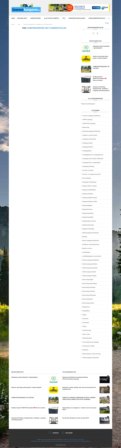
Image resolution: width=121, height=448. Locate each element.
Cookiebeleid (81, 440)
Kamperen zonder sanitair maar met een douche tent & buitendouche (79, 389)
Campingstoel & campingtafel (91, 163)
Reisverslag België (87, 280)
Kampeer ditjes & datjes (89, 187)
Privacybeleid (73, 440)
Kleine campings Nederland (90, 241)
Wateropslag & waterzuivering (91, 354)
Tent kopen (85, 323)
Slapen (84, 315)
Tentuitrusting (86, 331)
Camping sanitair (87, 144)
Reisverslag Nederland (89, 296)
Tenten (84, 327)
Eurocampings (86, 179)
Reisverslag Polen (87, 300)
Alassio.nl (77, 442)
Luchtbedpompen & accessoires (91, 257)
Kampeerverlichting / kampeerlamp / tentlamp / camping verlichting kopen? (101, 89)
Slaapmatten (86, 308)
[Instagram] (108, 23)
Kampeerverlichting (88, 230)
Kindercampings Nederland (90, 233)
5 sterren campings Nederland (91, 116)
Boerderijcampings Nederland (91, 132)
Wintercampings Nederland (90, 358)
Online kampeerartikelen (89, 265)
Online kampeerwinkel (89, 272)
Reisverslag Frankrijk (88, 292)
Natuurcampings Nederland (90, 261)
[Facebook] (105, 23)
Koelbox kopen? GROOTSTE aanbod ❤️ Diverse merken (100, 78)
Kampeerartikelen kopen (89, 198)
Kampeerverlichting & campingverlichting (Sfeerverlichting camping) (75, 379)
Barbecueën (85, 128)
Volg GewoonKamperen (88, 104)
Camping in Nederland (89, 140)
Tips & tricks (86, 335)
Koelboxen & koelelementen (90, 245)
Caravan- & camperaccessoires (91, 175)
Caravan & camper (88, 171)
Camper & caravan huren (89, 136)
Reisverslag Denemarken (89, 284)
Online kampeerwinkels (89, 276)
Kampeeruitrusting (88, 226)
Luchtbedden (86, 253)
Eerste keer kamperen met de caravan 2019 (76, 419)
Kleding (84, 237)
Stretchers (85, 319)
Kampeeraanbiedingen (89, 190)
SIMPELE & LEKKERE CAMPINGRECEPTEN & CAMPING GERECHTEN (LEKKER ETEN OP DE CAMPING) (79, 399)
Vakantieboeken (87, 339)
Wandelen (85, 351)
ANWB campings (87, 120)
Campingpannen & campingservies (92, 155)
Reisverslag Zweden (88, 304)
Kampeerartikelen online (77, 18)
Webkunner (66, 440)
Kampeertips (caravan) (89, 222)
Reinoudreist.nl (59, 442)
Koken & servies (87, 249)
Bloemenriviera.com (69, 442)
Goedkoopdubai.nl (85, 442)
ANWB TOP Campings (89, 124)
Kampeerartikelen (87, 194)
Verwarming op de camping (90, 343)
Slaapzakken (86, 311)
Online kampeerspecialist (97, 18)
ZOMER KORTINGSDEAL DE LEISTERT (100, 67)
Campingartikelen (87, 148)
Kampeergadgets (87, 206)
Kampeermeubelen (88, 214)
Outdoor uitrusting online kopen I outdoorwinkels (101, 57)
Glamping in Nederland (89, 183)
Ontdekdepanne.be (36, 442)
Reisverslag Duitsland (88, 288)
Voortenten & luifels (88, 347)
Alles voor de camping (51, 18)
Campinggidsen (87, 151)
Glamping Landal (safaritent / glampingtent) (98, 48)
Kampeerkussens (87, 210)
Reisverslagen (22, 18)
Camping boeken (35, 18)
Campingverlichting (88, 167)
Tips (63, 18)
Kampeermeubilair (87, 218)
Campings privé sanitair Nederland (92, 159)
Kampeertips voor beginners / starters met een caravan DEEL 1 (77, 409)
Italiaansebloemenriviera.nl (48, 442)
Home (13, 18)
